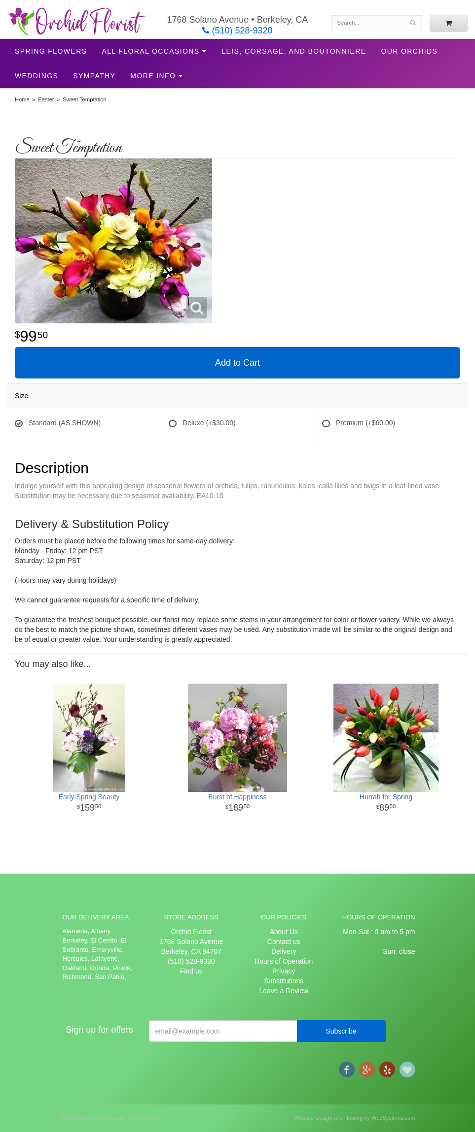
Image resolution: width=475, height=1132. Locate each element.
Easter (46, 99)
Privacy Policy (142, 1118)
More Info (153, 76)
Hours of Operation (284, 961)
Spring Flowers (51, 51)
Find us (191, 971)
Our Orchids (409, 51)
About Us (283, 932)
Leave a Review (283, 991)
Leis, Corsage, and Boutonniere (293, 51)
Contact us (283, 941)
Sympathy (94, 76)
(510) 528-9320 (237, 30)
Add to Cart (237, 363)
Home (22, 99)
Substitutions (283, 981)
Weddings (36, 76)
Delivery (283, 951)
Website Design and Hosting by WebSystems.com (354, 1118)
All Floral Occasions (150, 51)
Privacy (283, 971)
